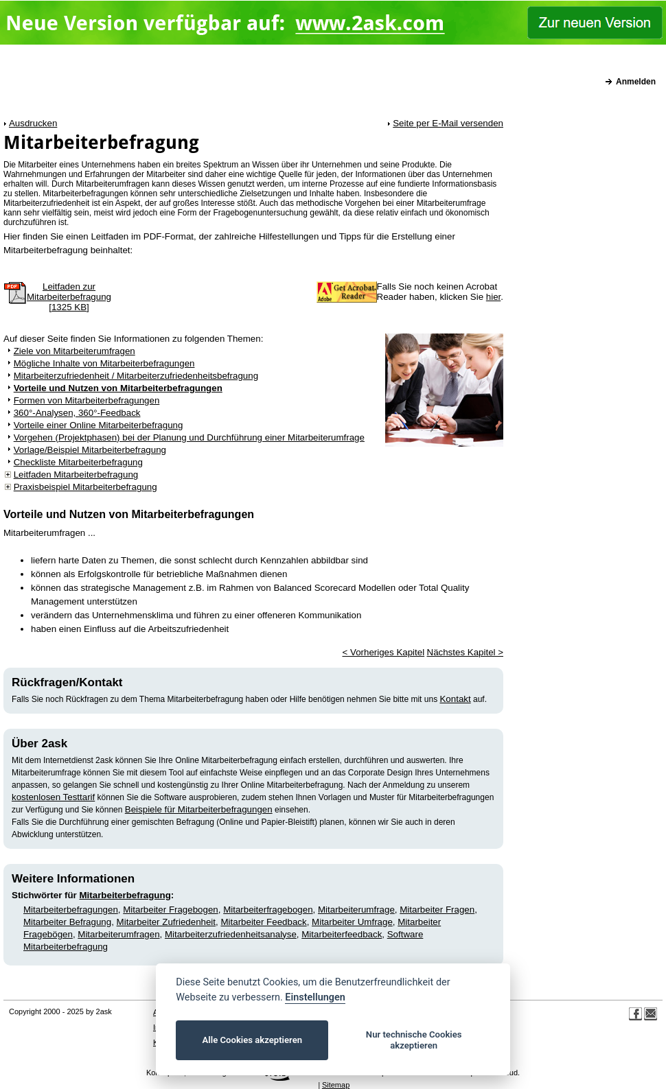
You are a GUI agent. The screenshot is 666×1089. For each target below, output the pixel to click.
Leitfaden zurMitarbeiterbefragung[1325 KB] (69, 296)
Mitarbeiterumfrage (356, 909)
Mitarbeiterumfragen (118, 934)
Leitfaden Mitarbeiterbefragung (76, 474)
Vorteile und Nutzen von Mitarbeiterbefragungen (118, 388)
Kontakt (454, 699)
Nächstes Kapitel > (465, 652)
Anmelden (636, 81)
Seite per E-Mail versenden (448, 123)
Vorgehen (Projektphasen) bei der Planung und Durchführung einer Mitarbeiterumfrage (189, 437)
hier (493, 297)
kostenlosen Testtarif (53, 797)
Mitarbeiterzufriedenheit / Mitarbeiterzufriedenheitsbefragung (136, 376)
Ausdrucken (33, 123)
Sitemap (335, 1085)
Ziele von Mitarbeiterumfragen (74, 351)
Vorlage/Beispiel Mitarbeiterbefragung (90, 450)
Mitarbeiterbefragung (125, 895)
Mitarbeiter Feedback (263, 922)
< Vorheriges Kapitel (383, 652)
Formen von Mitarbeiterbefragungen (87, 400)
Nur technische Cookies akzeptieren (414, 1040)
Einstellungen (315, 997)
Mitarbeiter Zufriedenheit (166, 922)
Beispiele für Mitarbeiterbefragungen (199, 809)
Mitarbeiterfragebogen (267, 909)
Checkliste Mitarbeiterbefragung (78, 462)
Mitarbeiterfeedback (341, 934)
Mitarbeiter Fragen (437, 909)
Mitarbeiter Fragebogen (170, 909)
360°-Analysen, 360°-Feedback (77, 413)
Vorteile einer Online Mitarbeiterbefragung (98, 425)
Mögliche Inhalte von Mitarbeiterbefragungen (104, 363)
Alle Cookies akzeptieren (252, 1040)
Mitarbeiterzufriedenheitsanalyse (231, 934)
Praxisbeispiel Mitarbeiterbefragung (85, 487)
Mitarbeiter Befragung (67, 922)
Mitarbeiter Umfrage (352, 922)
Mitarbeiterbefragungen (70, 909)
